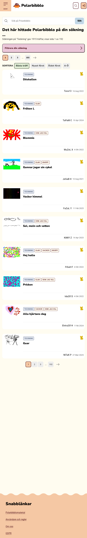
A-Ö (66, 65)
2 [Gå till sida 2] (11, 57)
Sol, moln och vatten (38, 244)
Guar (28, 374)
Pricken (29, 309)
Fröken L (30, 113)
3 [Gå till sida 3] (17, 57)
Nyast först (38, 65)
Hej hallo (31, 276)
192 (27, 57)
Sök (79, 20)
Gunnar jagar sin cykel (39, 179)
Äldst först (54, 65)
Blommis (30, 146)
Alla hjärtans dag (36, 341)
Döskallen (31, 81)
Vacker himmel (34, 211)
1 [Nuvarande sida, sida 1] (5, 57)
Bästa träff (22, 65)
